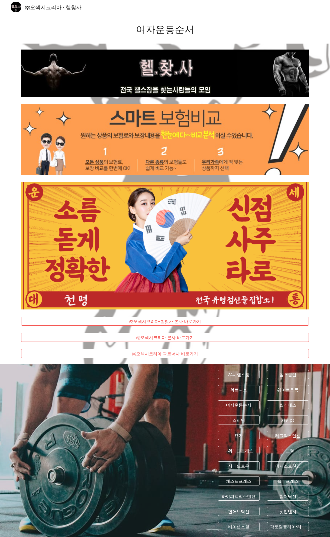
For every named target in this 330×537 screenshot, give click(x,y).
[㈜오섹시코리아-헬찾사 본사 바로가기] (164, 321)
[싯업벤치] (288, 511)
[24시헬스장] (239, 374)
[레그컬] (288, 450)
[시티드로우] (239, 466)
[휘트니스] (239, 390)
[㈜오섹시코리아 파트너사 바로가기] (164, 354)
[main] (165, 29)
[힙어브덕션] (239, 511)
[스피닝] (239, 420)
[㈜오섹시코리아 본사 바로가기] (164, 337)
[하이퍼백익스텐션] (239, 496)
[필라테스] (288, 405)
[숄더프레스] (288, 481)
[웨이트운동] (288, 390)
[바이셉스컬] (239, 527)
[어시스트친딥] (288, 466)
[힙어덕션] (288, 496)
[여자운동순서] (239, 405)
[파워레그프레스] (239, 450)
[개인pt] (288, 420)
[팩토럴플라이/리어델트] (288, 527)
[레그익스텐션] (288, 435)
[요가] (239, 435)
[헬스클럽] (288, 374)
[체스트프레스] (239, 481)
